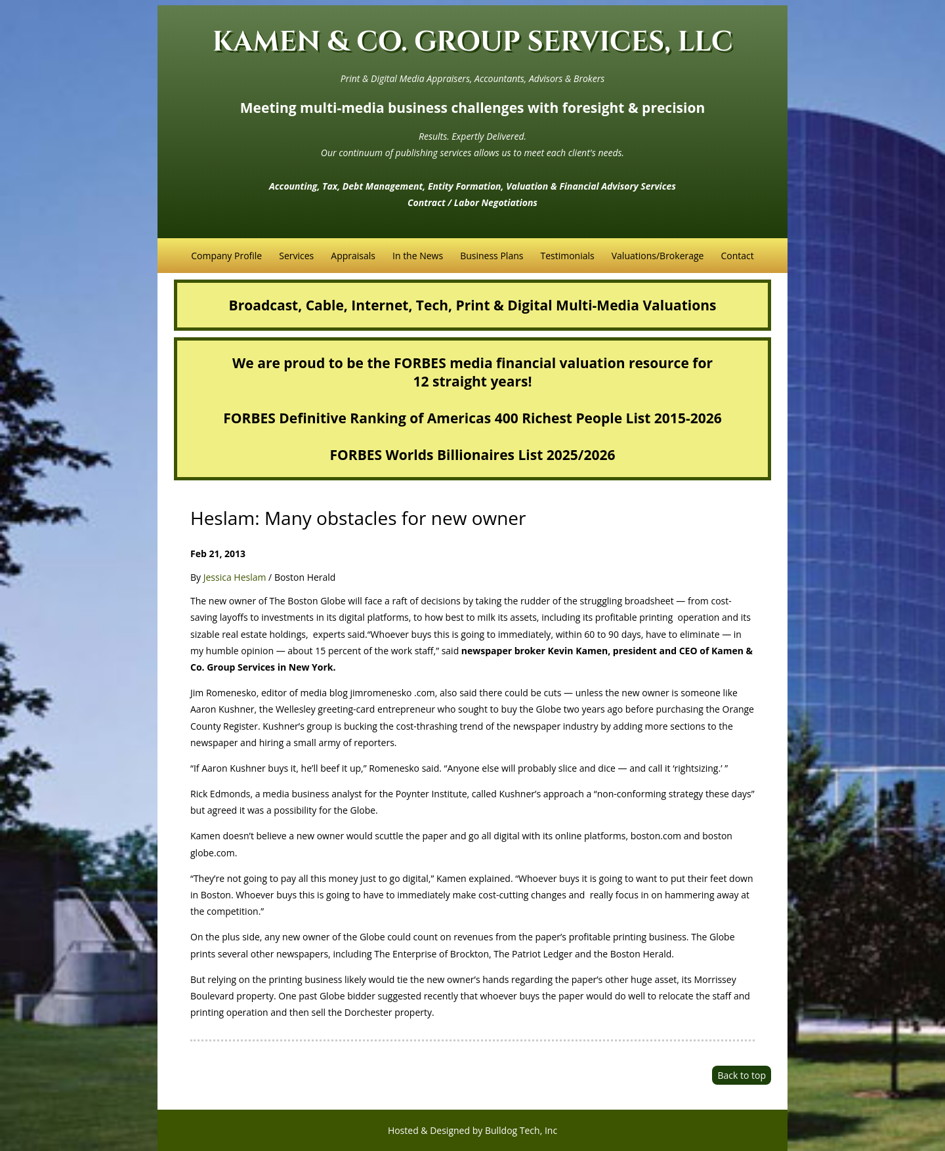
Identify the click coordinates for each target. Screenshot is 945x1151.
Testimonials (567, 255)
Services (296, 255)
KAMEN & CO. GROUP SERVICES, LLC (473, 42)
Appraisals (353, 255)
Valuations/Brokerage (658, 255)
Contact (737, 255)
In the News (417, 255)
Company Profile (226, 255)
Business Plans (491, 255)
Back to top (741, 1075)
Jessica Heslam (234, 577)
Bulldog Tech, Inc (521, 1130)
